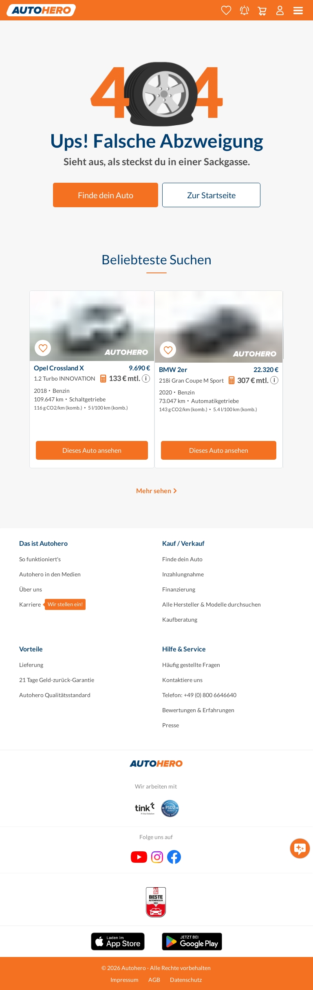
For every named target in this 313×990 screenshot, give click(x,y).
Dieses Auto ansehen (91, 450)
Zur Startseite (211, 195)
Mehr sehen (153, 490)
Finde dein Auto (105, 195)
